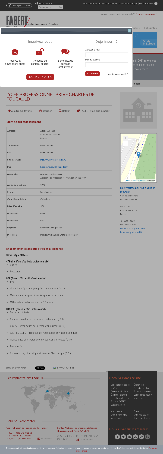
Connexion (92, 73)
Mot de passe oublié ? (118, 74)
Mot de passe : (92, 59)
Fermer (84, 451)
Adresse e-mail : (93, 49)
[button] (129, 30)
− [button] (125, 143)
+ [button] (125, 138)
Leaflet (127, 180)
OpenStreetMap (139, 180)
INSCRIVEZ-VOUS (40, 77)
